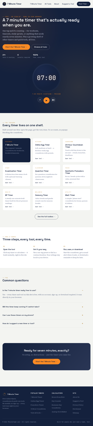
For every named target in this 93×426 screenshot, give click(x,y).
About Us (76, 397)
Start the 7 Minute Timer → (16, 47)
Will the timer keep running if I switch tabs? (21, 307)
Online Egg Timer (37, 401)
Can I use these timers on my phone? (18, 315)
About (56, 4)
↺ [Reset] (40, 100)
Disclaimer (77, 409)
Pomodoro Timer (37, 405)
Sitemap (76, 413)
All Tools (48, 4)
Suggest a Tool (68, 4)
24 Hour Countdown (38, 409)
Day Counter (56, 401)
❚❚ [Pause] (53, 100)
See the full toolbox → (46, 217)
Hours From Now (58, 397)
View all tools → (36, 413)
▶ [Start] (46, 100)
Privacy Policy (78, 405)
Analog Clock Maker (59, 412)
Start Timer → (84, 4)
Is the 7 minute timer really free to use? (19, 290)
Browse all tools (40, 47)
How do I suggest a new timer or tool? (18, 323)
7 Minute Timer (12, 4)
